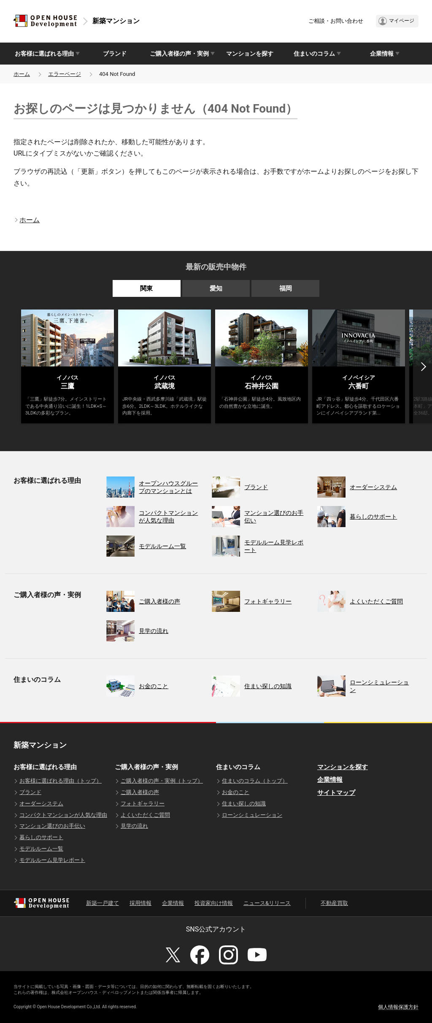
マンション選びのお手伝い (52, 826)
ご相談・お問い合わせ (335, 21)
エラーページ (64, 74)
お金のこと (235, 792)
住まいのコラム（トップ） (255, 781)
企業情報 (330, 779)
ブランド (115, 53)
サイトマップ (336, 793)
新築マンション (116, 21)
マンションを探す (249, 53)
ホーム (22, 74)
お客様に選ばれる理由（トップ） (60, 781)
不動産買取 (334, 903)
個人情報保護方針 (398, 1007)
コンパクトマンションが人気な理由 (63, 815)
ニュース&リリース (267, 903)
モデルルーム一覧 (41, 848)
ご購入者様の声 (140, 792)
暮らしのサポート (41, 837)
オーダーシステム (41, 803)
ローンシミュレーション (252, 815)
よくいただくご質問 (145, 815)
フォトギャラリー (143, 803)
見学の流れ (134, 826)
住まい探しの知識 (244, 803)
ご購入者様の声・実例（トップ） (162, 781)
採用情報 (140, 903)
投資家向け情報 (213, 903)
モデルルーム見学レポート (52, 860)
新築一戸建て (102, 903)
